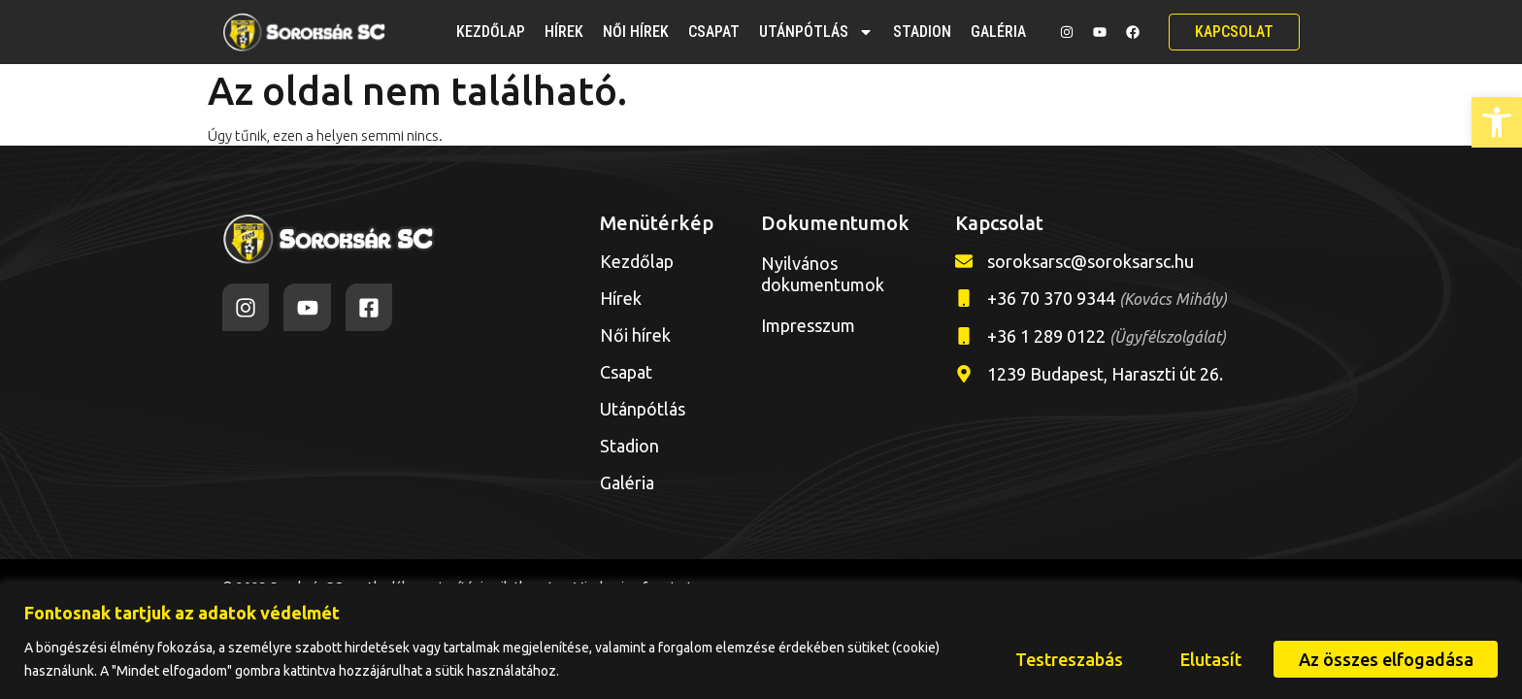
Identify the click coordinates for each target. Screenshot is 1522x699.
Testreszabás (1066, 659)
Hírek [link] (564, 31)
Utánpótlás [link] (816, 32)
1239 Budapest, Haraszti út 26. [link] (1105, 373)
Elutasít (1209, 659)
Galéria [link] (998, 31)
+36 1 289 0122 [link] (1106, 336)
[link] (1497, 122)
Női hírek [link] (636, 31)
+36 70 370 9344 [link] (1107, 298)
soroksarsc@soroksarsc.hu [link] (1090, 261)
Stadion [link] (922, 31)
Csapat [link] (714, 31)
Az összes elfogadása (1385, 659)
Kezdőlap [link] (490, 31)
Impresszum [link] (808, 325)
